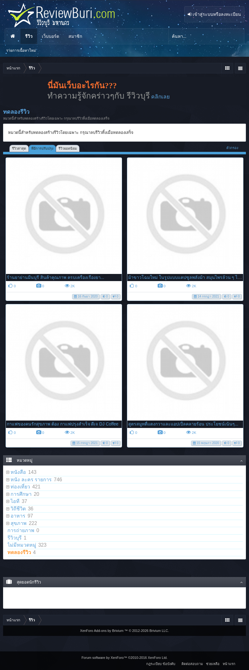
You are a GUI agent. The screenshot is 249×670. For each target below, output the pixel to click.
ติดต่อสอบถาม (192, 664)
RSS (240, 663)
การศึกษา (21, 494)
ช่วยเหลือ (213, 664)
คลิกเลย (160, 97)
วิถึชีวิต (18, 508)
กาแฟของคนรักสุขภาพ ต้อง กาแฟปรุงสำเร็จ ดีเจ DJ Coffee (63, 423)
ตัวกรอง (234, 148)
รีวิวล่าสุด (19, 148)
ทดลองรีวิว (19, 552)
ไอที (15, 501)
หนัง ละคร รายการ (31, 479)
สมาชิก (75, 36)
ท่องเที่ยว (20, 486)
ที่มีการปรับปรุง (42, 148)
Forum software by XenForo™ (124, 657)
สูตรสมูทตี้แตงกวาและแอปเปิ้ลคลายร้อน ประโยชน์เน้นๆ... (183, 423)
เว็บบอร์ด (50, 36)
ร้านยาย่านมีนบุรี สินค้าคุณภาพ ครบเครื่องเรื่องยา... (55, 277)
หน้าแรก (12, 36)
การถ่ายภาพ (20, 530)
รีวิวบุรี (14, 537)
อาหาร (18, 515)
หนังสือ (18, 472)
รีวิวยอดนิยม (68, 148)
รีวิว (29, 36)
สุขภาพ (19, 523)
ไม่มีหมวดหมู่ (21, 545)
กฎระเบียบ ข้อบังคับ (160, 664)
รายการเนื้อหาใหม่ (21, 50)
